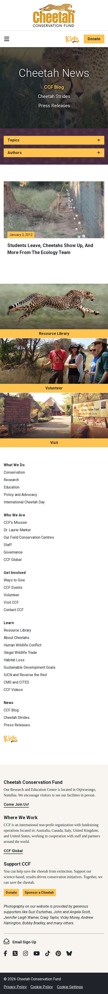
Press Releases (54, 105)
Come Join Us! (16, 804)
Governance (13, 552)
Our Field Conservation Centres (29, 537)
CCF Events (13, 587)
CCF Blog (54, 87)
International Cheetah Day (24, 502)
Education (11, 487)
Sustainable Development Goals (29, 667)
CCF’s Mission (15, 522)
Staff (8, 545)
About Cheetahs (16, 638)
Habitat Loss (14, 660)
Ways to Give (14, 580)
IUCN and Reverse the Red (25, 675)
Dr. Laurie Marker (17, 530)
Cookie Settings (70, 987)
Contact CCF (14, 610)
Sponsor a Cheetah (39, 892)
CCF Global (12, 559)
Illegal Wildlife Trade (20, 652)
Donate (94, 39)
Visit (54, 442)
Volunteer (54, 388)
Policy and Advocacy (20, 494)
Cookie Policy (41, 987)
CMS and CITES (16, 682)
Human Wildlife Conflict (22, 645)
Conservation (14, 472)
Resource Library (54, 333)
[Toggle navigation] (7, 39)
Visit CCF (11, 602)
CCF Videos (13, 690)
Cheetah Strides (54, 96)
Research (11, 480)
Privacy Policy (15, 987)
